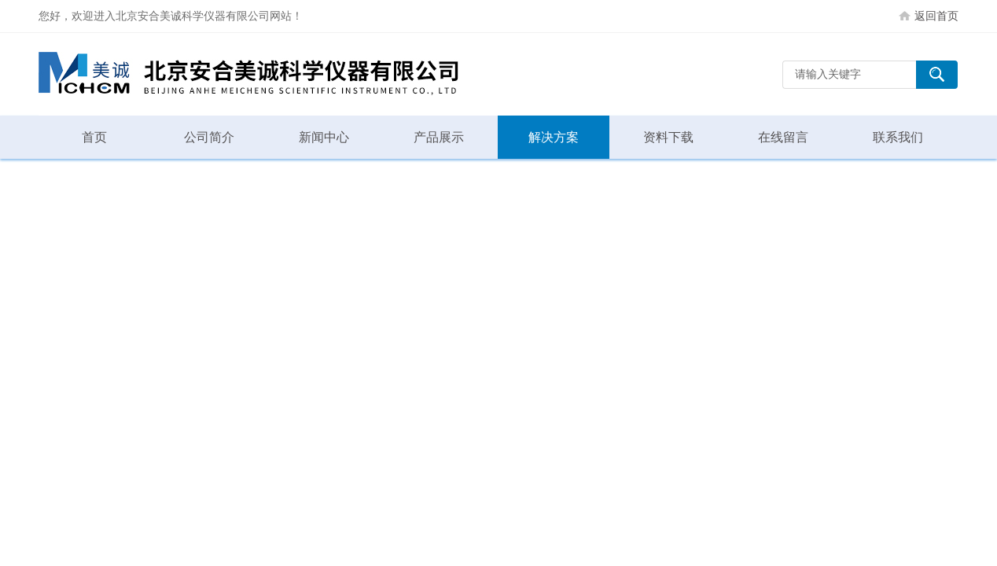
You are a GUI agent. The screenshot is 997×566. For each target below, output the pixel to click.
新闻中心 (324, 137)
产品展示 (439, 137)
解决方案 (553, 137)
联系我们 (898, 137)
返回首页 (936, 15)
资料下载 (668, 137)
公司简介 (209, 137)
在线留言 (783, 137)
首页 (94, 137)
